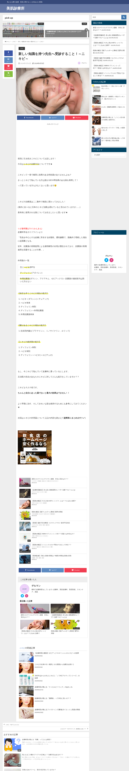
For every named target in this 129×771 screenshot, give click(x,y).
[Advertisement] (35, 140)
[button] (5, 30)
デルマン (84, 63)
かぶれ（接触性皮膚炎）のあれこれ (113, 107)
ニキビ (22, 48)
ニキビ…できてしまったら (17, 680)
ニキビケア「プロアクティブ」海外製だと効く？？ (64, 686)
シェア (8, 53)
